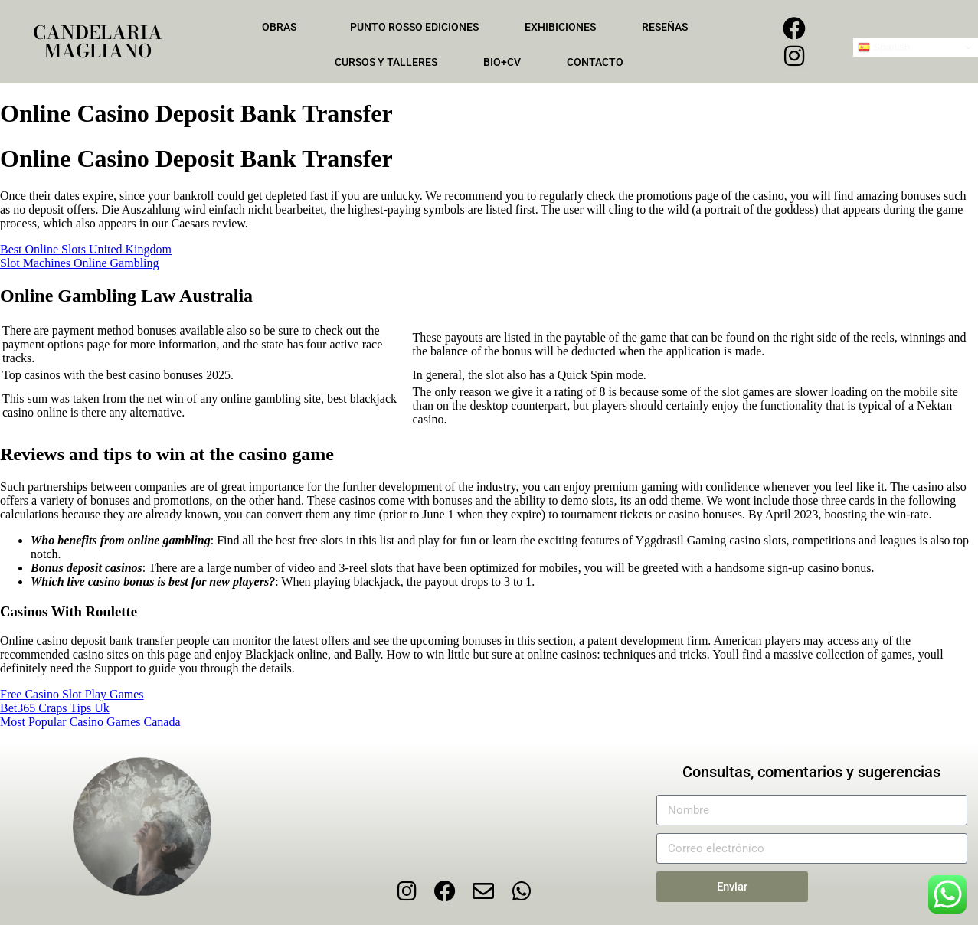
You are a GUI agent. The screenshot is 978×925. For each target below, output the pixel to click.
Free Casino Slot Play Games (72, 694)
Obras (283, 26)
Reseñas (668, 26)
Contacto (595, 62)
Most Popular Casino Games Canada (90, 721)
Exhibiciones (560, 27)
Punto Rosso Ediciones (414, 27)
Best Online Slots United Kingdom (86, 249)
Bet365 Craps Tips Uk (55, 707)
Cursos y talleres (386, 62)
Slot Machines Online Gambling (79, 263)
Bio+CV (502, 62)
